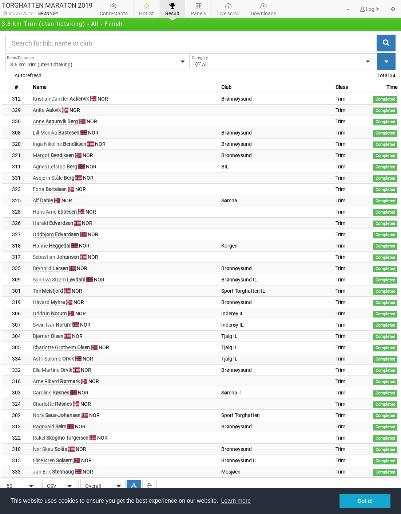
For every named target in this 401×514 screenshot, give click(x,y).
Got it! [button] (365, 501)
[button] (343, 9)
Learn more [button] (236, 501)
